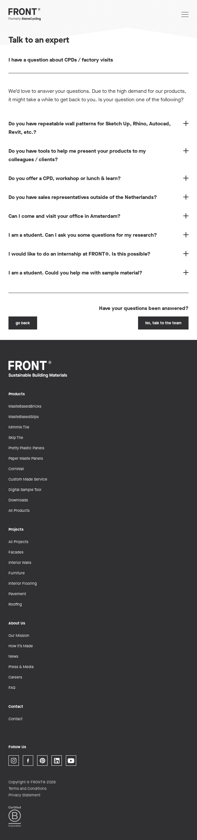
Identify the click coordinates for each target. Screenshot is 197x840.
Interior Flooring (22, 583)
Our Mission (18, 635)
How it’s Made (20, 646)
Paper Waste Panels (25, 458)
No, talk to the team (163, 323)
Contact (15, 718)
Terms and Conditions (27, 788)
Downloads (18, 500)
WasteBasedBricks (24, 406)
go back (23, 323)
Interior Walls (19, 562)
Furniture (16, 573)
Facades (15, 552)
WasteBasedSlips (23, 416)
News (13, 656)
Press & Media (21, 666)
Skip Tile (15, 437)
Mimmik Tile (18, 427)
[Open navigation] (185, 14)
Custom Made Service (27, 479)
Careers (15, 677)
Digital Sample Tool (24, 489)
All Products (19, 510)
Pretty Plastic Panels (26, 448)
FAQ (11, 687)
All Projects (18, 541)
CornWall (16, 468)
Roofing (15, 604)
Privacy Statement (24, 795)
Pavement (17, 593)
